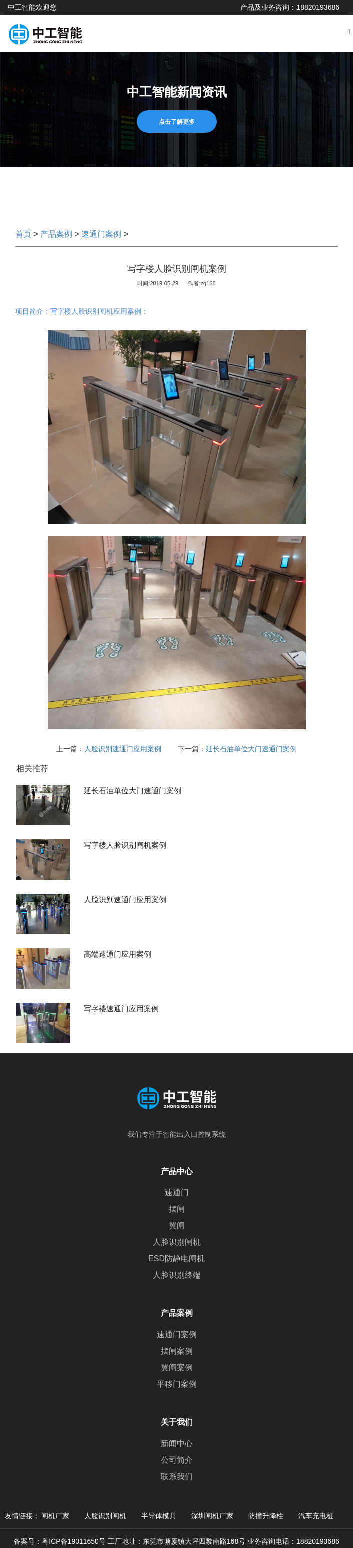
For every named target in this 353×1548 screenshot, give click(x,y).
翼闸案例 (177, 1367)
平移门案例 (177, 1384)
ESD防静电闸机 (176, 1258)
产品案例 (56, 234)
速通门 (177, 1192)
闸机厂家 (55, 1516)
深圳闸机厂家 (212, 1516)
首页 (23, 234)
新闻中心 (177, 1443)
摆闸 (177, 1209)
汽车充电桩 (315, 1516)
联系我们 (177, 1476)
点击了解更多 (177, 121)
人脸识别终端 (177, 1275)
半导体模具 (158, 1516)
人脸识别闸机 (177, 1242)
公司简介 (177, 1460)
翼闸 (177, 1225)
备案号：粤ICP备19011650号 (60, 1541)
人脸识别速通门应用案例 (122, 749)
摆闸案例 (177, 1351)
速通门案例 (101, 234)
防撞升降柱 (265, 1516)
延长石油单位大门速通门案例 (251, 749)
